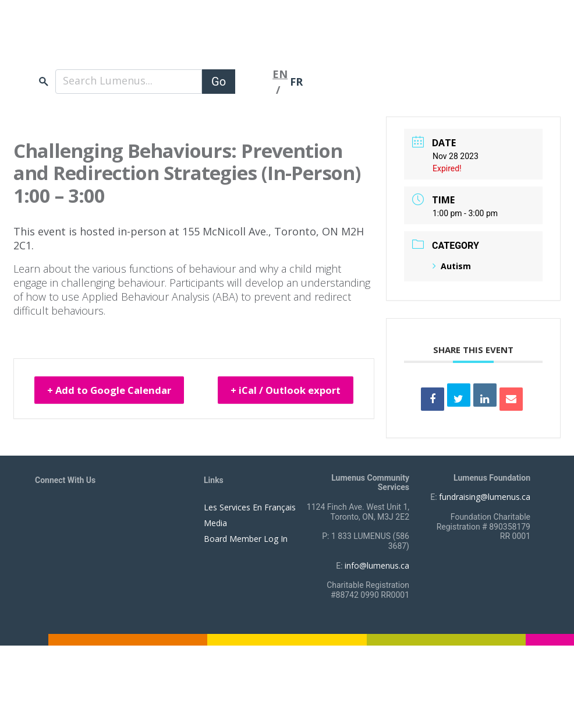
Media (215, 522)
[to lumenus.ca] (158, 40)
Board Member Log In (246, 538)
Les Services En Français (250, 507)
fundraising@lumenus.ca (484, 496)
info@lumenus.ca (377, 565)
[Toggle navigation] (253, 76)
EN (280, 69)
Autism (452, 266)
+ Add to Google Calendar (118, 387)
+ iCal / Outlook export (318, 395)
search (43, 76)
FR (296, 77)
